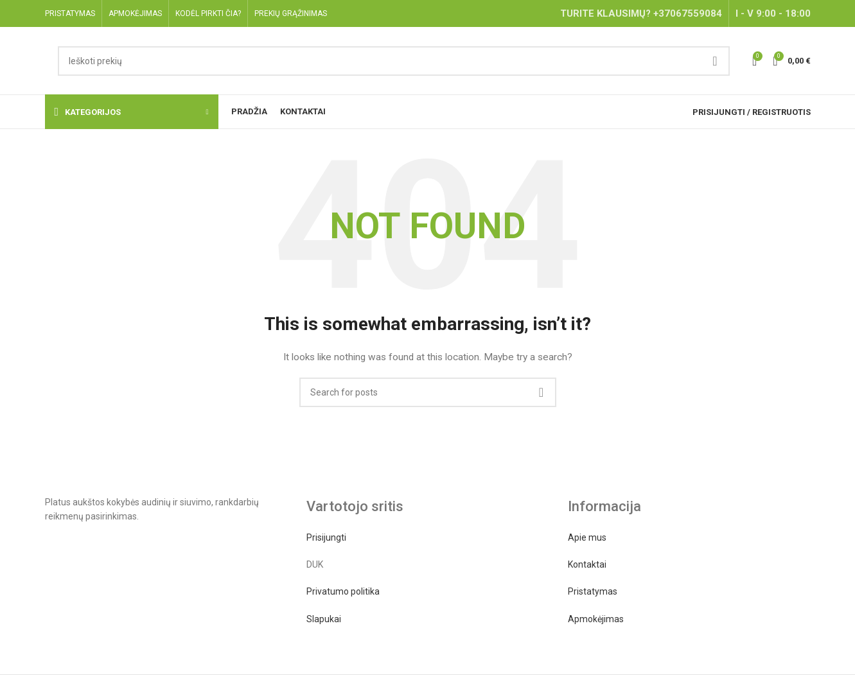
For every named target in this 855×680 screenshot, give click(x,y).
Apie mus (587, 537)
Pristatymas (592, 591)
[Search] (394, 61)
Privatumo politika (343, 591)
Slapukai (323, 619)
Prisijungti (326, 537)
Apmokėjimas (596, 619)
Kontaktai (587, 564)
